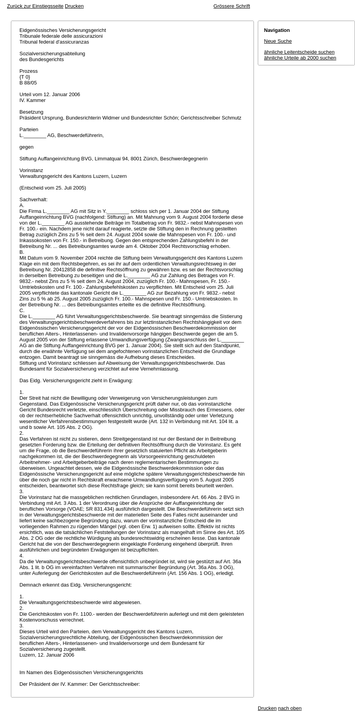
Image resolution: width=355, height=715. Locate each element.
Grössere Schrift (231, 6)
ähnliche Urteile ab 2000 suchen (300, 58)
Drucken (74, 6)
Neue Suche (278, 41)
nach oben (290, 708)
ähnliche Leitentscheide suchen (299, 52)
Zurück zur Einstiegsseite (35, 6)
